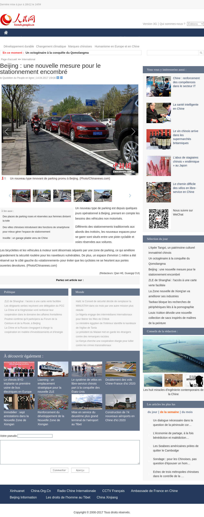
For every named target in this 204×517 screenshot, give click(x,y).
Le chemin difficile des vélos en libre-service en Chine (184, 187)
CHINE (11, 38)
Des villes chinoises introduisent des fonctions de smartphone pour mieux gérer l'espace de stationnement (36, 229)
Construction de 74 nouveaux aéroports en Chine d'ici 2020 (120, 416)
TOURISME (170, 38)
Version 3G (150, 23)
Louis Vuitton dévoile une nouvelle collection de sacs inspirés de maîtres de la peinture (172, 318)
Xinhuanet (17, 491)
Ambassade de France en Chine (154, 491)
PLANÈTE (137, 38)
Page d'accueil (9, 59)
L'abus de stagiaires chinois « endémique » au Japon (186, 161)
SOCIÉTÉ (119, 38)
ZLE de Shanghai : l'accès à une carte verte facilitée (32, 301)
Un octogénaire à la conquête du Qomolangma (57, 52)
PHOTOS (189, 38)
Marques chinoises (80, 46)
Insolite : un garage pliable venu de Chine (25, 238)
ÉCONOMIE (28, 38)
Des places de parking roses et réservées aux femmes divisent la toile (37, 218)
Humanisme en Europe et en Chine (117, 46)
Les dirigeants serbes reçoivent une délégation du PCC (34, 305)
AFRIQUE (65, 38)
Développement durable (19, 46)
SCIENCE (82, 38)
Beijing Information (23, 497)
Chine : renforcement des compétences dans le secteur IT (186, 82)
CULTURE (100, 38)
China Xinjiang (107, 497)
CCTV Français (113, 491)
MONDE (47, 38)
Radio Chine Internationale (76, 491)
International (28, 59)
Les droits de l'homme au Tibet (68, 497)
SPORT (153, 38)
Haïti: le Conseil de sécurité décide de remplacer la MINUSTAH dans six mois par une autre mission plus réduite (104, 306)
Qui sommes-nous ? (172, 23)
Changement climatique (51, 46)
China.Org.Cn (41, 491)
